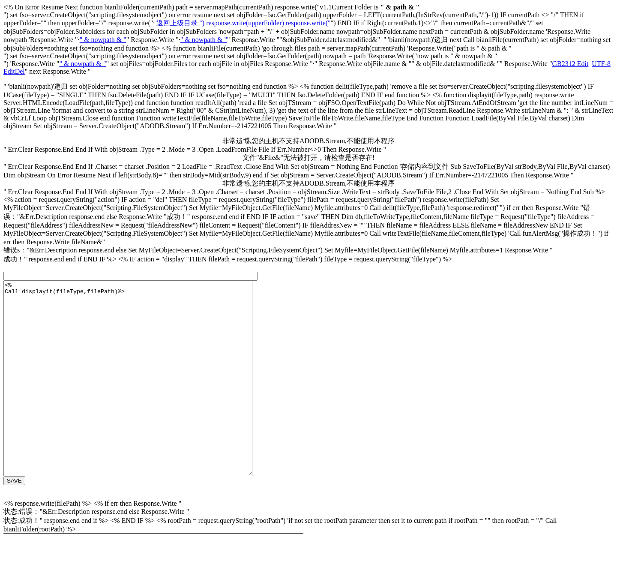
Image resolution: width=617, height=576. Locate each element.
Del (20, 71)
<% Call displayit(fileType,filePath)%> (142, 398)
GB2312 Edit (570, 63)
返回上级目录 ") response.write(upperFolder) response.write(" (242, 23)
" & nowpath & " (103, 39)
